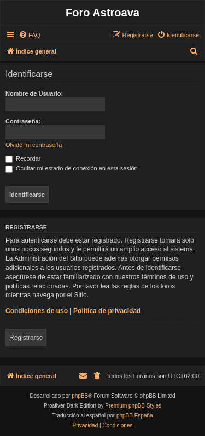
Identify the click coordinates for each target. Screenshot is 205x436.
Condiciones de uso (36, 311)
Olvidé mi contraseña (33, 145)
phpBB (80, 396)
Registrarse (26, 337)
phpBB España (134, 416)
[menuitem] (29, 35)
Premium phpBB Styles (133, 406)
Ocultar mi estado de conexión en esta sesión (71, 168)
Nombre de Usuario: (34, 93)
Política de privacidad (106, 311)
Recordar (22, 158)
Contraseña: (22, 121)
